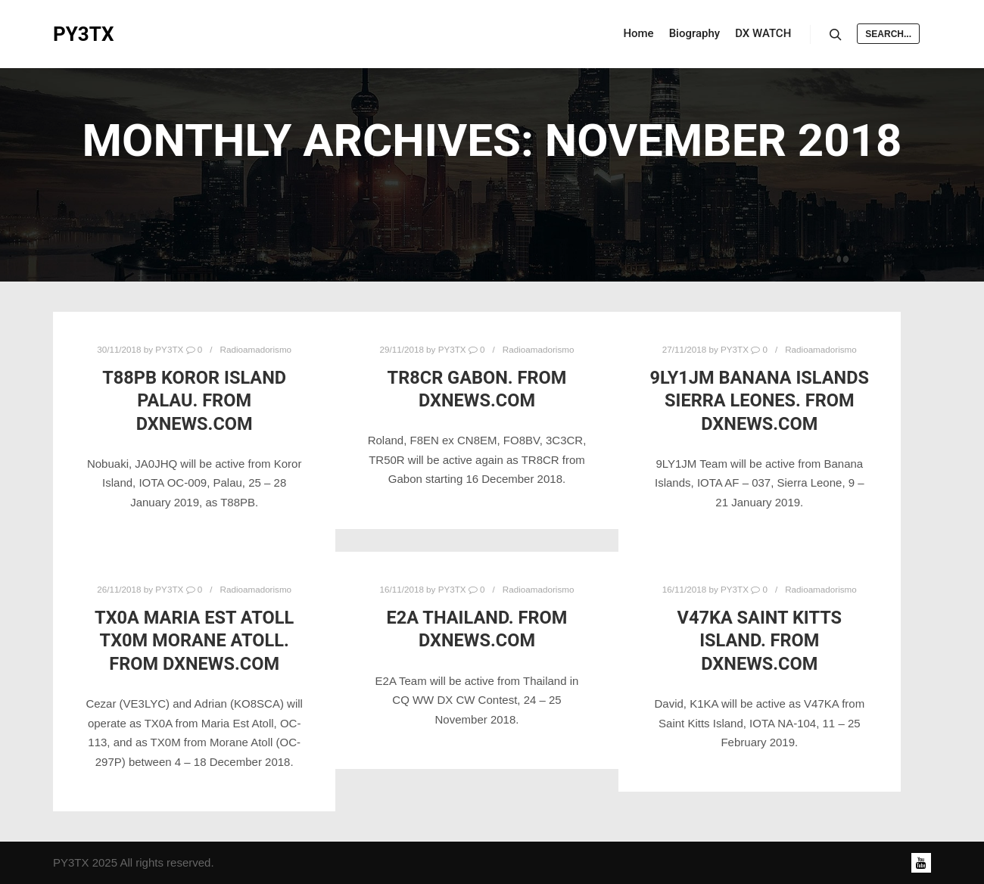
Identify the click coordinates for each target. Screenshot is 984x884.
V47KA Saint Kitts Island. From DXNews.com (759, 640)
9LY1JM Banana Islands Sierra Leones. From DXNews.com (759, 400)
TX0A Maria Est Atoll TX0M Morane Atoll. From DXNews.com (194, 640)
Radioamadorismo (256, 349)
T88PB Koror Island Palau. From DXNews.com (194, 400)
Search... (888, 34)
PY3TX (83, 34)
